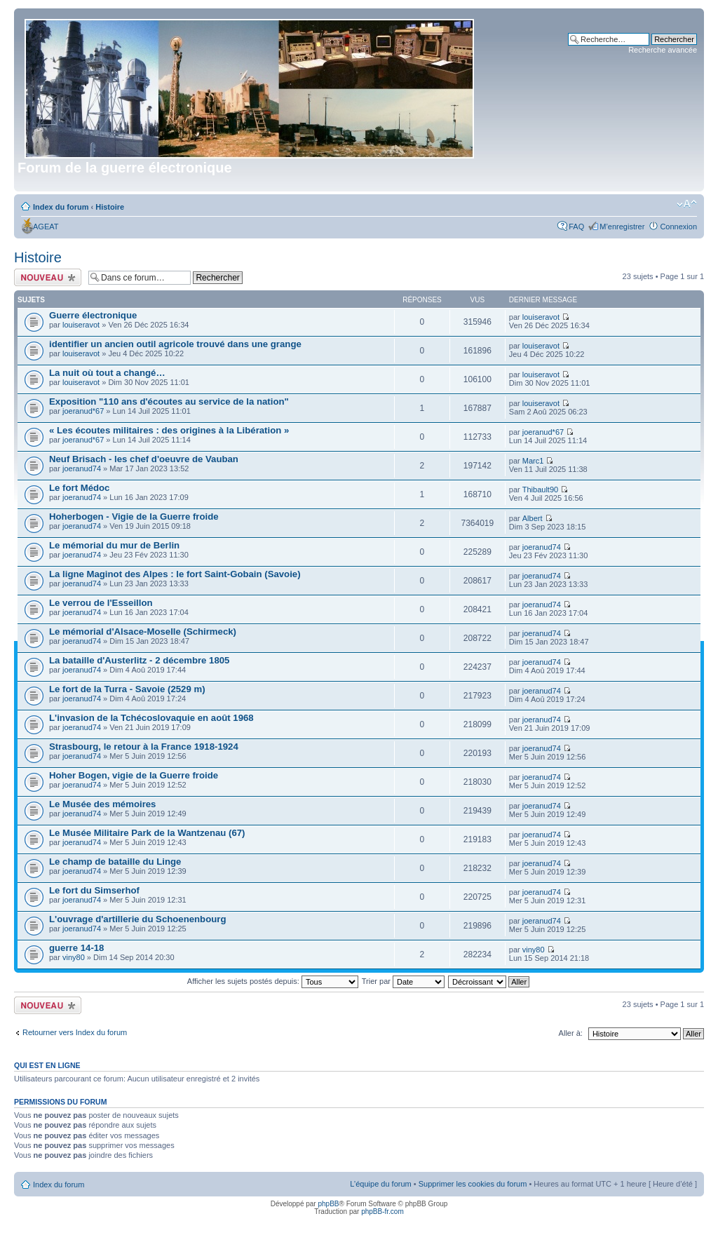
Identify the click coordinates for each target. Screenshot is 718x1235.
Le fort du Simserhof (94, 890)
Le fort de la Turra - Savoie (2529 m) (127, 689)
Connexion (678, 226)
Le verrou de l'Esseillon (101, 603)
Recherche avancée (662, 50)
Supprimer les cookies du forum (473, 1184)
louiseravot (81, 324)
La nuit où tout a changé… (107, 372)
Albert (532, 518)
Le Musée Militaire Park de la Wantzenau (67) (147, 833)
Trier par (403, 981)
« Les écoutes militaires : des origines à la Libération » (169, 430)
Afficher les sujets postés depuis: (272, 981)
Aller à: (571, 1033)
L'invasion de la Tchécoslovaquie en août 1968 (151, 718)
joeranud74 (81, 468)
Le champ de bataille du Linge (115, 861)
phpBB (328, 1204)
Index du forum (60, 207)
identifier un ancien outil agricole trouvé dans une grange (175, 344)
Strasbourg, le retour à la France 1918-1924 (143, 746)
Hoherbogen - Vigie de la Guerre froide (134, 516)
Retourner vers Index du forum (74, 1032)
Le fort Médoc (79, 487)
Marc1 (533, 461)
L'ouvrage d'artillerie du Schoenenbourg (137, 919)
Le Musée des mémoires (102, 804)
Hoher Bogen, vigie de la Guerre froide (133, 775)
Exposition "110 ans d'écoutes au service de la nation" (169, 401)
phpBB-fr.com (382, 1211)
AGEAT (45, 226)
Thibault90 (540, 489)
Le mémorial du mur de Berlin (114, 545)
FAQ (576, 226)
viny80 (73, 957)
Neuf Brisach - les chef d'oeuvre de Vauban (143, 459)
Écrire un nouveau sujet (47, 277)
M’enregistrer (622, 226)
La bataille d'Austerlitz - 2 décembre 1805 (139, 660)
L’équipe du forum (380, 1184)
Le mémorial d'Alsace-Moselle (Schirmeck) (142, 631)
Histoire (109, 207)
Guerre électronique (93, 315)
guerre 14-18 (76, 948)
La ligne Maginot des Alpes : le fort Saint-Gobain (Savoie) (175, 574)
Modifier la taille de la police (687, 204)
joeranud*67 (83, 411)
